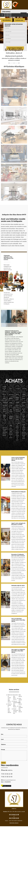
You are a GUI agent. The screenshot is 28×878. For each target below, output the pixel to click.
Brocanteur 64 (14, 172)
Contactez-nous (19, 20)
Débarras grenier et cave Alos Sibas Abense (9, 708)
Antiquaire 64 (14, 78)
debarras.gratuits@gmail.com (8, 780)
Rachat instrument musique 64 (14, 134)
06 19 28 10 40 (7, 16)
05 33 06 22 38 (7, 14)
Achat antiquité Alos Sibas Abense (20, 708)
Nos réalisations (7, 20)
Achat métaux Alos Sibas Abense (20, 701)
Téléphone (14, 746)
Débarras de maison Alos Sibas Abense (9, 698)
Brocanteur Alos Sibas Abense (14, 697)
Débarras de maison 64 (14, 191)
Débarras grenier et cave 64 (14, 97)
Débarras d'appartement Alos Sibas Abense (14, 704)
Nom (14, 736)
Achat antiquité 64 (14, 153)
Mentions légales (14, 822)
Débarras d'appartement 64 (14, 115)
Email (14, 741)
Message (14, 755)
